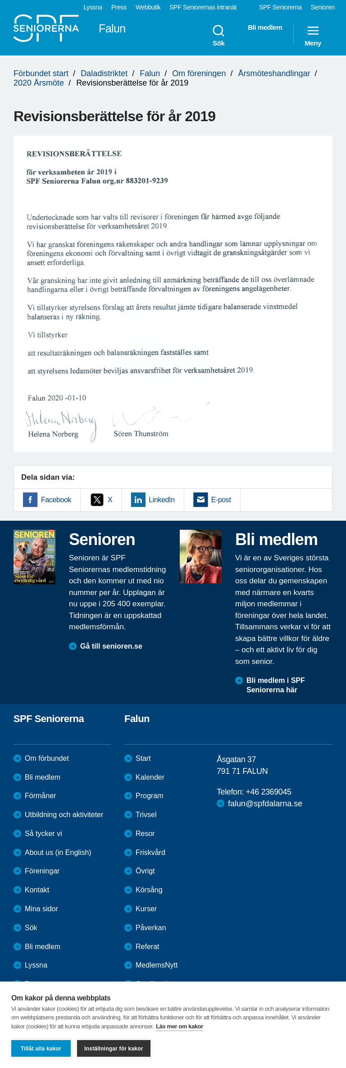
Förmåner (40, 796)
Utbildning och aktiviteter (64, 814)
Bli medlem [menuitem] (265, 27)
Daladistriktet (104, 73)
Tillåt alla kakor (41, 1048)
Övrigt (145, 871)
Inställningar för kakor (113, 1048)
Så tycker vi (43, 833)
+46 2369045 (268, 791)
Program (149, 796)
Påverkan (151, 928)
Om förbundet (47, 758)
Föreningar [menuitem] (42, 871)
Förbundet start (41, 73)
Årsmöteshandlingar (274, 73)
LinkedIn (161, 500)
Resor (145, 833)
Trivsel (146, 814)
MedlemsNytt (157, 965)
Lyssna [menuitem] (92, 7)
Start (143, 758)
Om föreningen (199, 73)
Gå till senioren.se (111, 646)
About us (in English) (58, 852)
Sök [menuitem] (218, 35)
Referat (147, 946)
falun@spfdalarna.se (265, 803)
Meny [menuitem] (313, 35)
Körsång (149, 890)
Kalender (150, 777)
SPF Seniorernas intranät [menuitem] (203, 7)
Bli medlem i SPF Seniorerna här (275, 685)
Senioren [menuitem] (323, 7)
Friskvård (150, 852)
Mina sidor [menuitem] (41, 909)
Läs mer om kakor (179, 1026)
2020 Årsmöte (39, 83)
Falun (150, 73)
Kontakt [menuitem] (37, 890)
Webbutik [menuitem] (148, 7)
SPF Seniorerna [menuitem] (280, 7)
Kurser (146, 909)
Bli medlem (42, 777)
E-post (221, 500)
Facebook (56, 500)
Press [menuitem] (119, 7)
